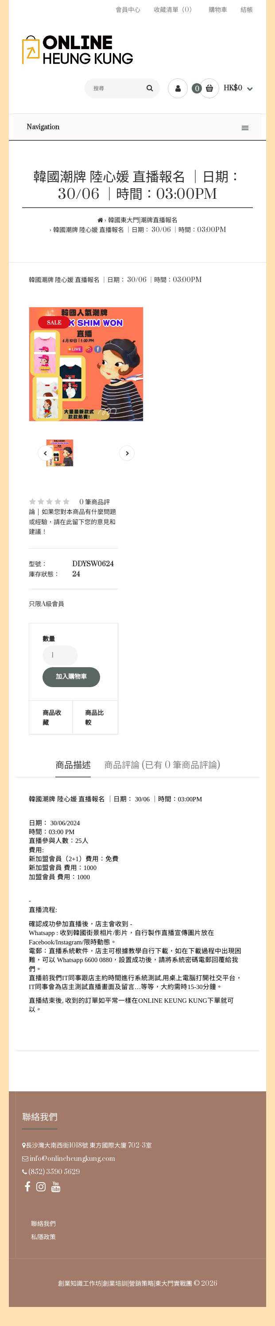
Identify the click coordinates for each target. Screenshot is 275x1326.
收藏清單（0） (174, 10)
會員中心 (128, 10)
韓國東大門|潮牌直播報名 (143, 220)
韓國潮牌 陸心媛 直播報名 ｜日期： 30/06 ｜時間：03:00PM (139, 230)
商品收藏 (52, 718)
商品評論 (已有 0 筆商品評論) (162, 765)
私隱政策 (43, 1237)
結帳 (246, 10)
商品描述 (73, 765)
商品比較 (94, 718)
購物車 (218, 10)
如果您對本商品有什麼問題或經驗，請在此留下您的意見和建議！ (72, 522)
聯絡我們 (43, 1224)
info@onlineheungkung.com (72, 1159)
